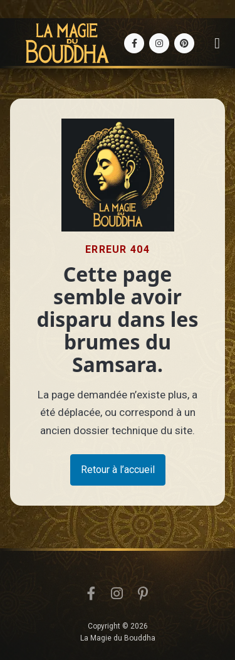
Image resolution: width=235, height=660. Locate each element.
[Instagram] (159, 43)
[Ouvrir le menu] (217, 43)
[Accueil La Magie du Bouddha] (67, 43)
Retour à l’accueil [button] (118, 470)
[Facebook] (134, 43)
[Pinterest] (184, 43)
